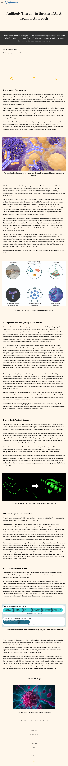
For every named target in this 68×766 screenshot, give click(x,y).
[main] (34, 15)
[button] (2, 2)
